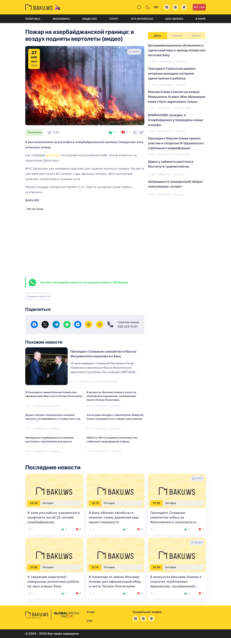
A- (135, 132)
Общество (89, 18)
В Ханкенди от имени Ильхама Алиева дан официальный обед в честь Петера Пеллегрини (53, 394)
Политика (32, 18)
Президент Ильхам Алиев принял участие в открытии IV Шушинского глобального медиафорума (176, 143)
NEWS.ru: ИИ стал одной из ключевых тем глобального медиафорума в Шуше (112, 439)
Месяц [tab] (196, 35)
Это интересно (142, 18)
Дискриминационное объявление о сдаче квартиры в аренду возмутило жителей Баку (176, 50)
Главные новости (38, 296)
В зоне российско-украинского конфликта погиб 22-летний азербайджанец (53, 517)
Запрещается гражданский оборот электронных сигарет (175, 184)
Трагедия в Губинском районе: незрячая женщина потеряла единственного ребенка (172, 73)
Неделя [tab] (177, 35)
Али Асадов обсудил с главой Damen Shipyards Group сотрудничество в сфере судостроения (115, 417)
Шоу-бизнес (174, 18)
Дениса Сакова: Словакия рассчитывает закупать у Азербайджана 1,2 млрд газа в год (52, 417)
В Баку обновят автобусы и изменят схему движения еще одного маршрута (114, 517)
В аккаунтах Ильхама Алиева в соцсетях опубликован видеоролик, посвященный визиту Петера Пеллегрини (111, 396)
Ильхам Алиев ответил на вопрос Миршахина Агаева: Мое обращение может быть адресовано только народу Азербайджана (176, 97)
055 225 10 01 (128, 326)
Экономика (61, 18)
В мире (201, 18)
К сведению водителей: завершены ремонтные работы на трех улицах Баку (53, 581)
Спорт (113, 18)
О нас (91, 612)
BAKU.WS (53, 155)
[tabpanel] (177, 119)
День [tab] (157, 35)
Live (199, 7)
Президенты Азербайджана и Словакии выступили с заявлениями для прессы (49, 439)
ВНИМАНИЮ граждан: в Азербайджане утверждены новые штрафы (175, 120)
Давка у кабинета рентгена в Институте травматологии (170, 164)
